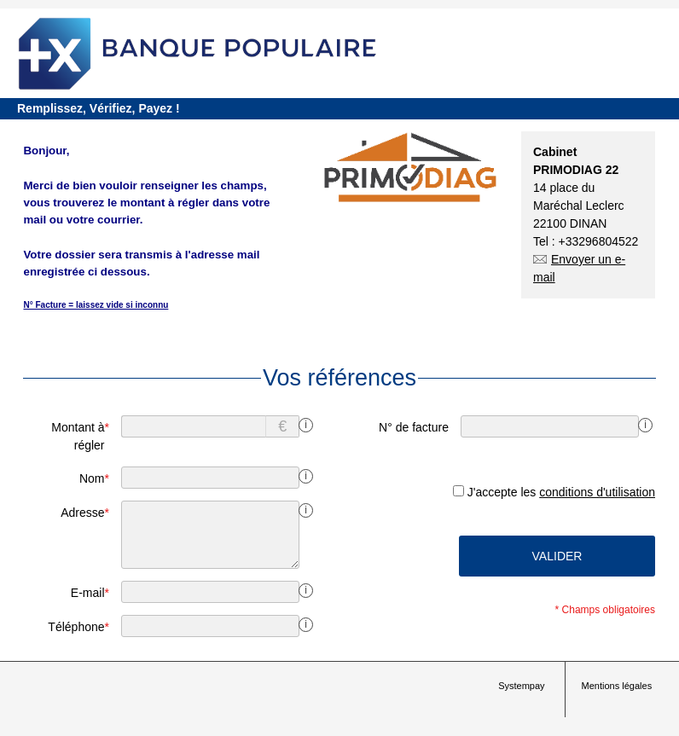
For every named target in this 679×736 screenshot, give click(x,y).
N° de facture (414, 427)
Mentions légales (617, 686)
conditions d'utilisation (597, 492)
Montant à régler (80, 437)
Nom (94, 479)
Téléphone (78, 627)
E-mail (90, 593)
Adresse (85, 513)
